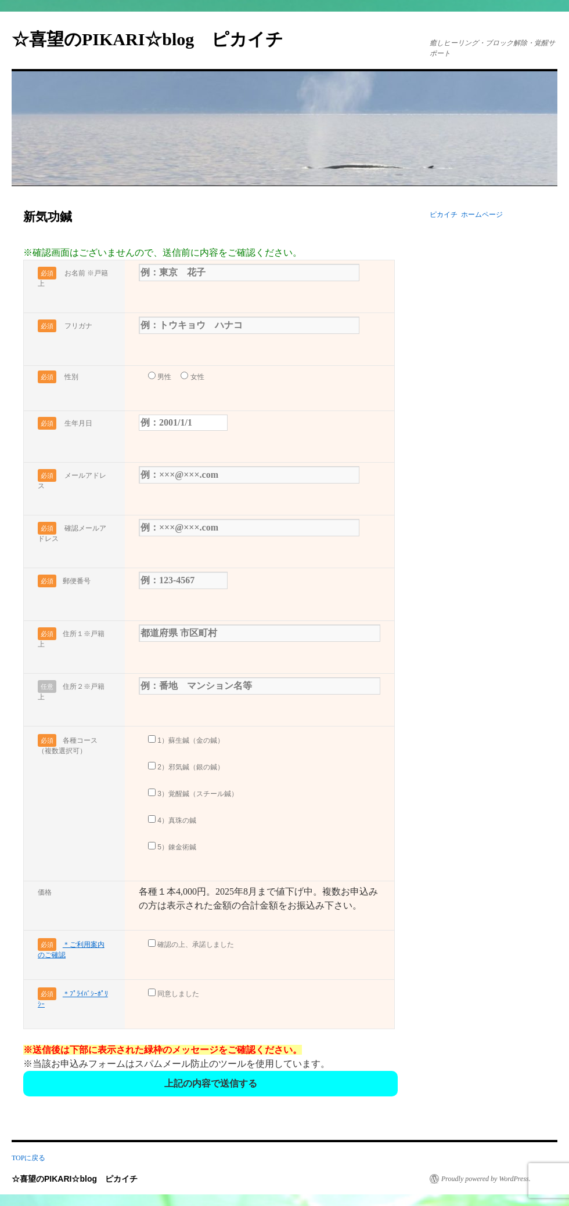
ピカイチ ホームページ (466, 214)
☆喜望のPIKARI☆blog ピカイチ (156, 39)
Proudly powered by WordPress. (486, 1179)
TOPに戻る (28, 1158)
